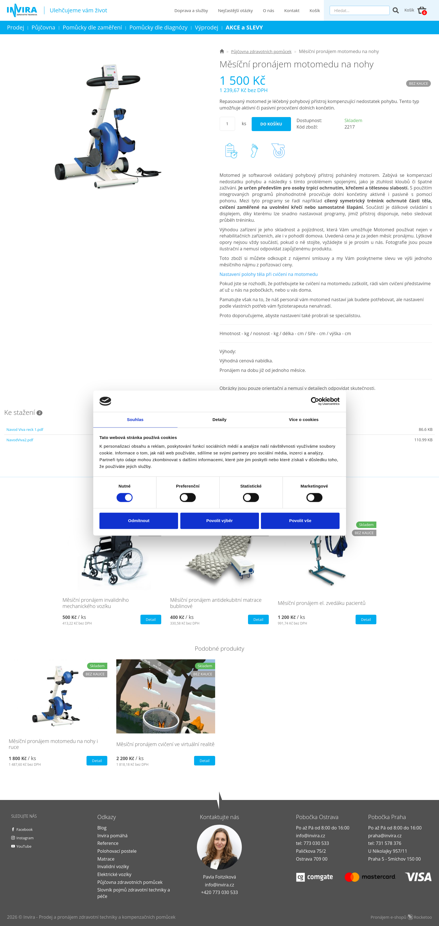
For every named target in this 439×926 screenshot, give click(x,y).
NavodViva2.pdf (20, 439)
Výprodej (206, 27)
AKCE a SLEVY (244, 27)
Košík (315, 10)
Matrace (105, 859)
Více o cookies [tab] (304, 419)
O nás (269, 10)
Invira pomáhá (112, 836)
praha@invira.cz (385, 836)
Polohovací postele (117, 851)
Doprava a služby (191, 10)
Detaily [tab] (220, 419)
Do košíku (271, 124)
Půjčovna (43, 27)
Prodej (15, 27)
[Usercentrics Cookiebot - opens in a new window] (315, 401)
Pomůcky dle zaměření (92, 27)
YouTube (25, 846)
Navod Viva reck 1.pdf (26, 429)
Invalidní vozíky (113, 866)
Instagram (26, 837)
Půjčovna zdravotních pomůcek (129, 882)
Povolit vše (300, 521)
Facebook (25, 829)
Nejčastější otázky (236, 10)
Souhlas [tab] (135, 419)
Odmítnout (138, 521)
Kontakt (292, 10)
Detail (150, 619)
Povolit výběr (219, 521)
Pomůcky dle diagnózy (158, 27)
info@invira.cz (219, 885)
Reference (107, 843)
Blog (101, 828)
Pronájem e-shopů (399, 917)
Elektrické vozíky (114, 874)
